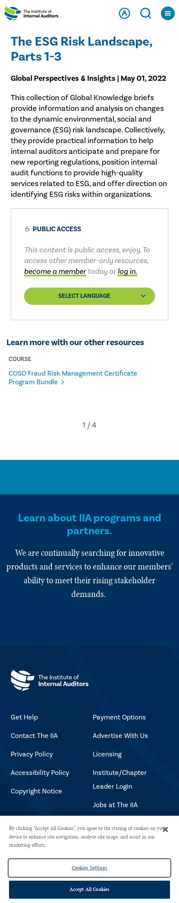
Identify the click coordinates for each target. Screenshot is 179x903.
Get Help (24, 717)
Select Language (106, 296)
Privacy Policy (32, 754)
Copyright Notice (36, 791)
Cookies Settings (89, 868)
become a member (55, 271)
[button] (83, 425)
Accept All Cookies (89, 889)
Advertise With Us (120, 736)
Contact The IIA (34, 736)
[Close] (165, 829)
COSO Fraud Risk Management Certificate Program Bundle (73, 377)
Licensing (107, 754)
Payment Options (119, 717)
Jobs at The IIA (115, 805)
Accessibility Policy (40, 772)
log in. (127, 271)
